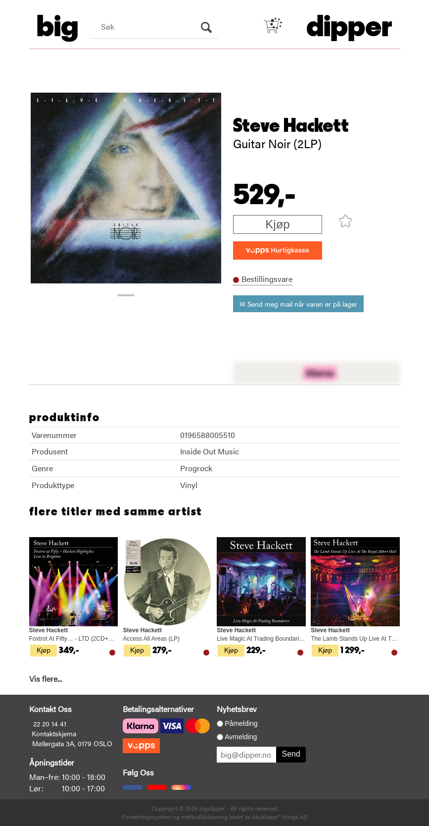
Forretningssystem (146, 816)
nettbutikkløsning (204, 816)
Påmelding (241, 723)
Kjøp (277, 224)
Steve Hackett (291, 126)
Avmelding (241, 737)
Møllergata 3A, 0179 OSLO (72, 743)
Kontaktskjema (54, 733)
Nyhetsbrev (237, 709)
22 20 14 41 (49, 723)
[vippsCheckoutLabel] (277, 250)
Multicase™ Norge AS (279, 816)
